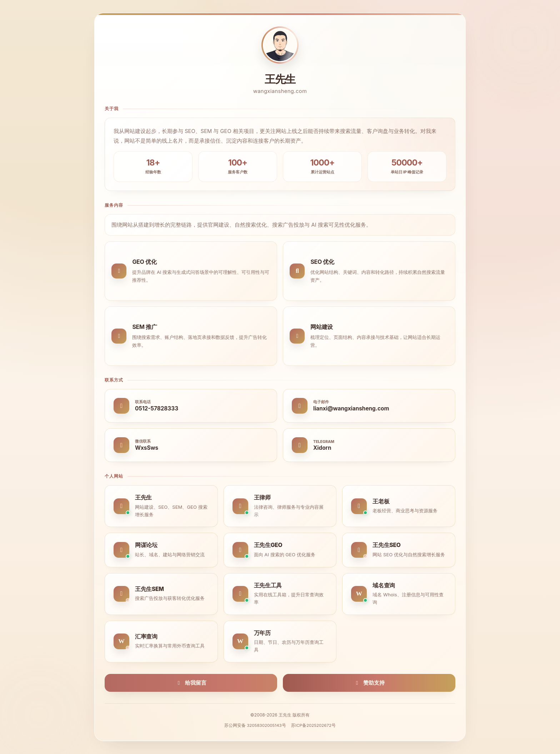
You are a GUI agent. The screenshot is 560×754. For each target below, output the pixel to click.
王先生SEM (149, 589)
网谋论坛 (146, 545)
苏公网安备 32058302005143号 (255, 725)
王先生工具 (268, 585)
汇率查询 (146, 636)
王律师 (262, 497)
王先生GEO (268, 545)
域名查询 (383, 585)
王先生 (143, 497)
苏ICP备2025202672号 (313, 725)
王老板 (380, 501)
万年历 (262, 633)
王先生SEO (386, 545)
